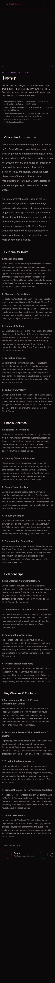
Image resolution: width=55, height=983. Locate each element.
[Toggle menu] (50, 4)
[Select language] (44, 4)
